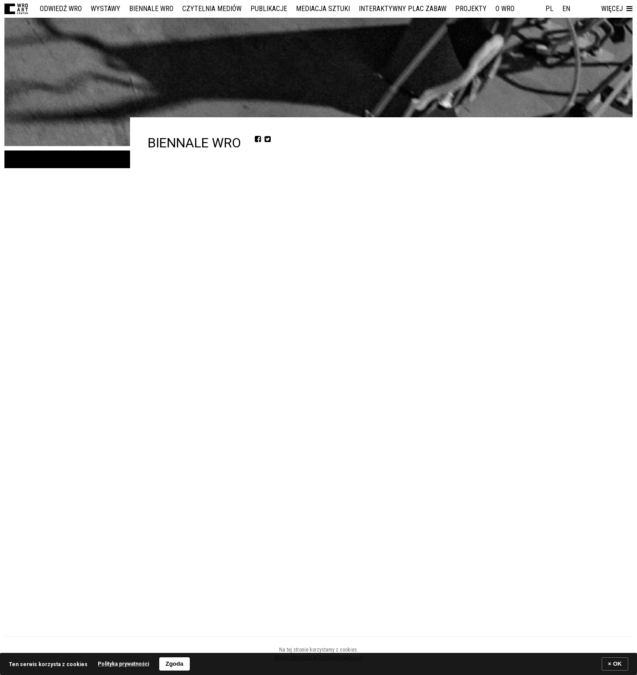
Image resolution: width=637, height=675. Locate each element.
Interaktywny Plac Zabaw (402, 8)
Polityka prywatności (123, 664)
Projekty (471, 8)
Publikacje (268, 8)
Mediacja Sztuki (323, 8)
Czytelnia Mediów (212, 8)
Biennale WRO (151, 8)
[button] (617, 9)
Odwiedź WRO (61, 8)
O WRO (504, 8)
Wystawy (105, 8)
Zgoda (174, 663)
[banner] (318, 663)
